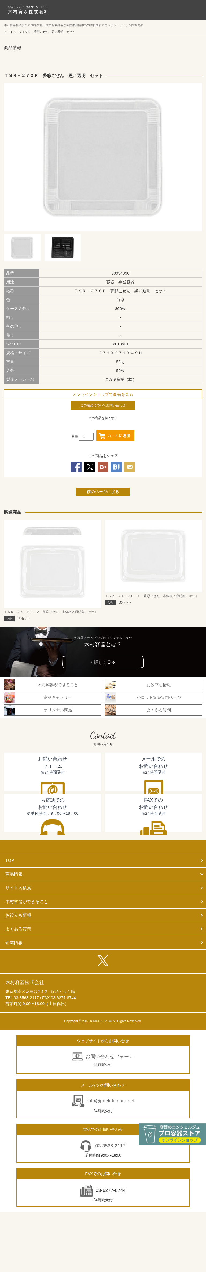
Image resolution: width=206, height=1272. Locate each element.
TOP (9, 860)
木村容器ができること (26, 901)
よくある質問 (18, 929)
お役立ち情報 (18, 915)
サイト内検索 (18, 888)
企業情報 (14, 942)
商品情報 (14, 874)
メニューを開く (190, 10)
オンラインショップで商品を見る (103, 394)
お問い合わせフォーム (110, 1056)
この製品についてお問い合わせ (103, 405)
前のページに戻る (103, 491)
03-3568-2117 (109, 1146)
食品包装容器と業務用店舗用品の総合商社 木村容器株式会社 (28, 10)
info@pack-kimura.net (110, 1100)
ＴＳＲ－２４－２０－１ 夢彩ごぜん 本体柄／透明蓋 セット (151, 596)
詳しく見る (105, 662)
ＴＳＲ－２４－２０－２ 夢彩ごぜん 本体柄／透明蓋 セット (50, 612)
